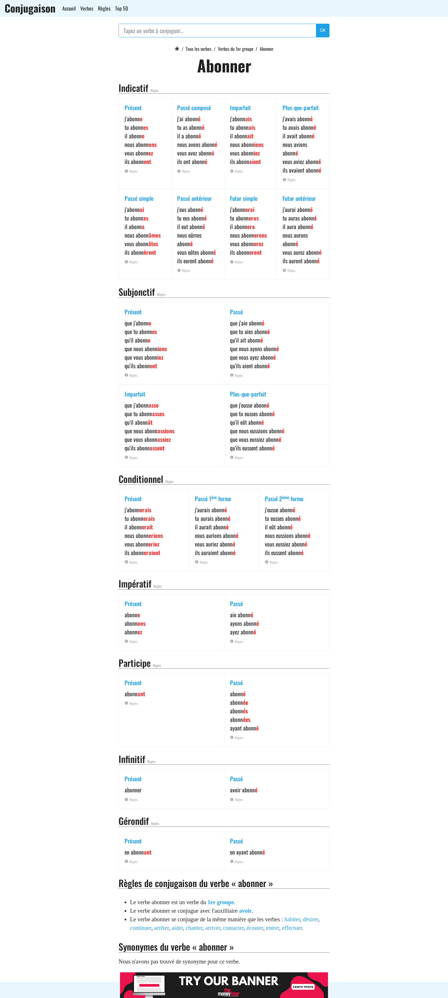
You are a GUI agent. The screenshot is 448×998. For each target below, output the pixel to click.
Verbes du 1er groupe (235, 48)
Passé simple (139, 198)
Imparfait (240, 107)
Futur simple (243, 198)
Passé (236, 311)
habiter (292, 919)
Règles (104, 8)
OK (323, 30)
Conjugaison (30, 8)
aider (177, 928)
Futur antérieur (299, 198)
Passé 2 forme (284, 498)
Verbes (86, 8)
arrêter (161, 928)
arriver (212, 928)
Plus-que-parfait (301, 107)
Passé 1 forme (213, 498)
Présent (133, 107)
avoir (245, 911)
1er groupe (221, 902)
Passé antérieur (194, 198)
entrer (272, 928)
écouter (255, 928)
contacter (233, 928)
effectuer (292, 928)
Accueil (69, 8)
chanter (194, 928)
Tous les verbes (198, 48)
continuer (140, 928)
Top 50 (121, 8)
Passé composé (194, 107)
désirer (310, 919)
